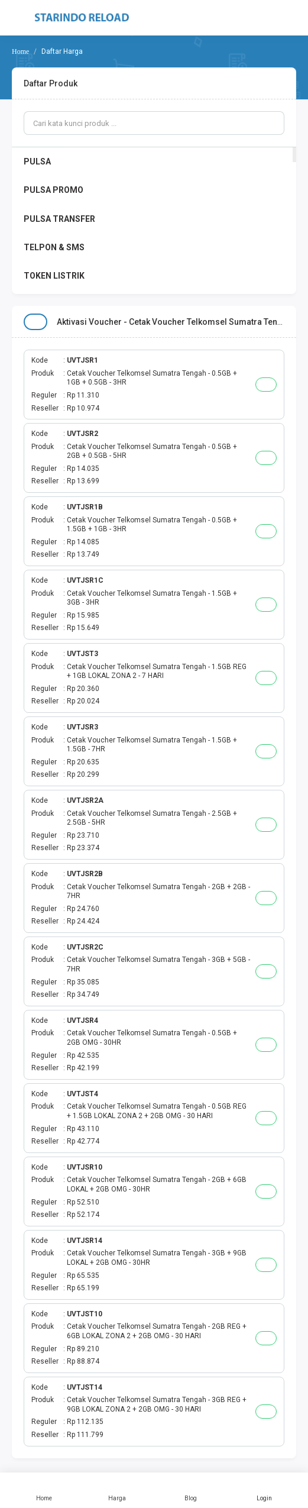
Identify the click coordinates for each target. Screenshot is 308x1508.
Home (43, 1490)
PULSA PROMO (53, 190)
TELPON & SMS (54, 247)
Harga (117, 1490)
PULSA (37, 161)
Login (264, 1490)
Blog (191, 1490)
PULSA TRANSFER (59, 219)
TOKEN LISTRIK (54, 275)
